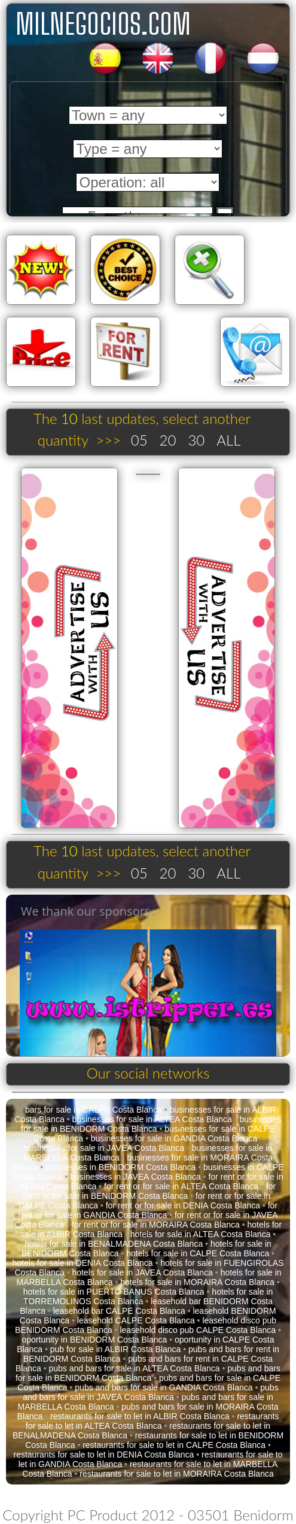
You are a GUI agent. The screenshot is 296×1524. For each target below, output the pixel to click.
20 (168, 440)
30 (196, 440)
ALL (228, 440)
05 (139, 440)
